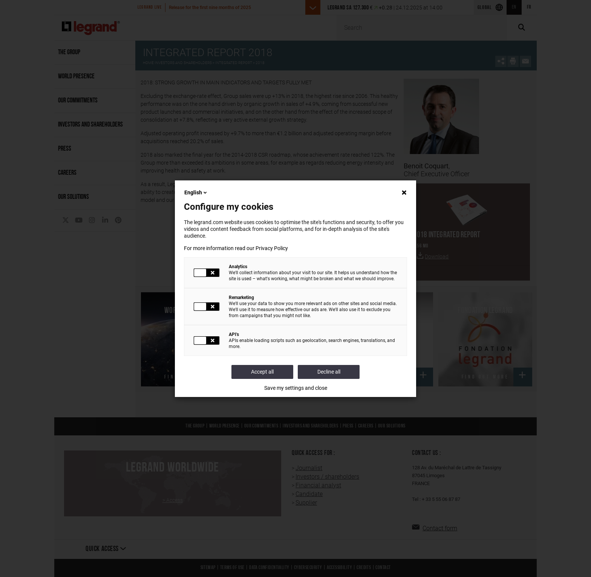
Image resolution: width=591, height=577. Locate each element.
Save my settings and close (295, 388)
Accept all (262, 372)
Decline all (328, 372)
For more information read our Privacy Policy (236, 248)
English (196, 192)
